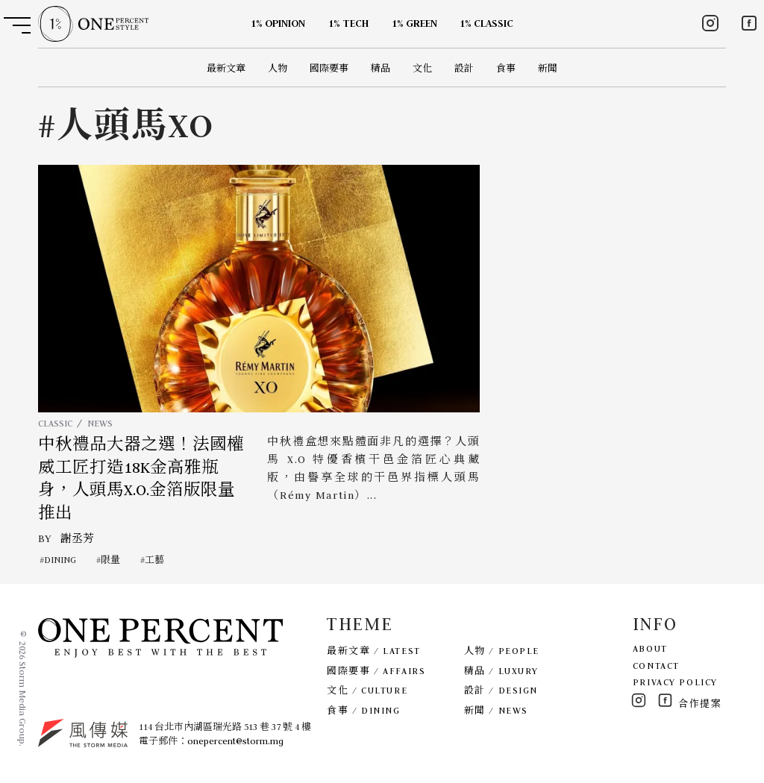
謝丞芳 (77, 538)
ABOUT (650, 648)
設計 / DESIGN (501, 690)
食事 (506, 68)
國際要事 (329, 68)
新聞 (547, 68)
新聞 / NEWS (496, 710)
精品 (380, 68)
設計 (464, 68)
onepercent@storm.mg (235, 740)
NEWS (100, 423)
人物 (277, 68)
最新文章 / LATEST (373, 650)
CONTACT (656, 665)
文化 (422, 68)
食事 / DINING (363, 710)
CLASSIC (55, 423)
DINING (60, 559)
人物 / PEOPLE (501, 650)
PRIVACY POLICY (675, 682)
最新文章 (226, 68)
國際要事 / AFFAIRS (376, 670)
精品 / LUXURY (501, 670)
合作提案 (699, 703)
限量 (110, 559)
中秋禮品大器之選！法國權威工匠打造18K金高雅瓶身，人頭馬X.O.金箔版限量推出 (141, 478)
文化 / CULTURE (367, 690)
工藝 (154, 559)
